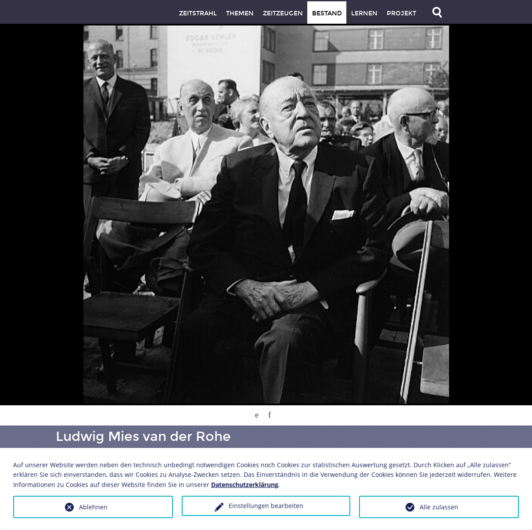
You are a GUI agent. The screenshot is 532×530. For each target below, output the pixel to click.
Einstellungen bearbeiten (266, 505)
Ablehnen (93, 507)
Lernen (364, 13)
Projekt (401, 13)
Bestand (327, 13)
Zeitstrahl (198, 13)
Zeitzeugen (283, 13)
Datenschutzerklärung (244, 484)
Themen (240, 13)
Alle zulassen (439, 507)
